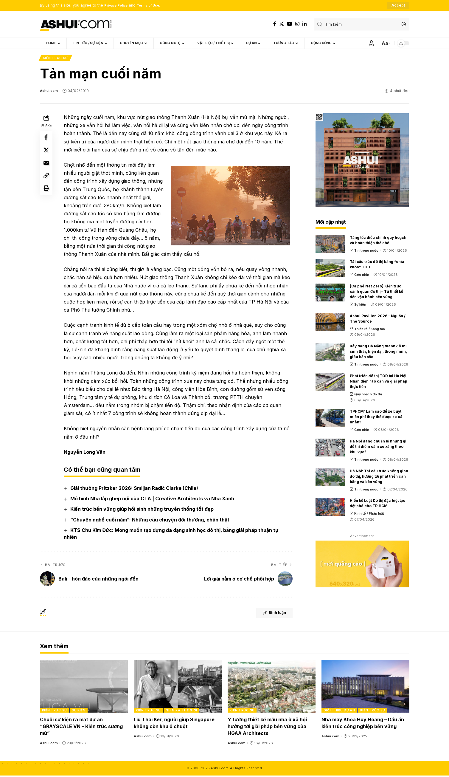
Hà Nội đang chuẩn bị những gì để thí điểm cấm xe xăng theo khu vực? (378, 447)
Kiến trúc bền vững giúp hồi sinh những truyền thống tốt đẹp (143, 510)
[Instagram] (297, 24)
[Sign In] (371, 44)
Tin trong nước (366, 252)
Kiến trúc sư (55, 59)
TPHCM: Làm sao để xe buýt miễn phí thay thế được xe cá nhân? (376, 418)
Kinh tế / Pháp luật (369, 515)
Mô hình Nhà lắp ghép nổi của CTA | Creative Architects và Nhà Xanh (153, 500)
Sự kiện (360, 306)
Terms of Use (154, 5)
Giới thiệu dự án (339, 711)
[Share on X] (47, 154)
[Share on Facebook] (47, 139)
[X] (281, 24)
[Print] (47, 197)
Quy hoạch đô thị (368, 395)
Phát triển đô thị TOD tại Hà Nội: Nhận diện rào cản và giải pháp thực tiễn (379, 382)
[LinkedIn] (304, 24)
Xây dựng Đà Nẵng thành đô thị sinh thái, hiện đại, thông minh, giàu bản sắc (378, 352)
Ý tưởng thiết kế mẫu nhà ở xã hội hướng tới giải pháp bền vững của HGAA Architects (267, 728)
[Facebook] (275, 24)
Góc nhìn (361, 276)
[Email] (47, 168)
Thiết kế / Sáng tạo (369, 330)
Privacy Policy (118, 5)
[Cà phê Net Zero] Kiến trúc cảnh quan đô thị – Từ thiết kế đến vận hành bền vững (376, 292)
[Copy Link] (47, 182)
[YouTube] (289, 24)
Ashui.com (50, 92)
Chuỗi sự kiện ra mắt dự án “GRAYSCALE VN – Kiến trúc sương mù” (81, 728)
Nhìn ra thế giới (181, 711)
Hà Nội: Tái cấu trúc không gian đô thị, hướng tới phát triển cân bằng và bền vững (379, 477)
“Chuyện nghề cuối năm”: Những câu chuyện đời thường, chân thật (151, 521)
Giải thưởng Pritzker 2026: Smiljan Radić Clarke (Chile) (135, 489)
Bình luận (268, 615)
